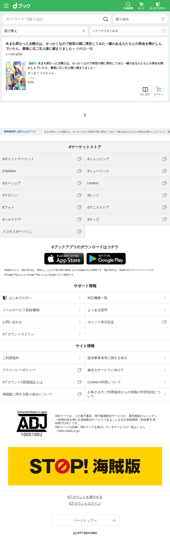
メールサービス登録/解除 (21, 310)
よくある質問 (97, 310)
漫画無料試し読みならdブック (20, 131)
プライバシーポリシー (19, 370)
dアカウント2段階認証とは (22, 382)
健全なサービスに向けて (105, 370)
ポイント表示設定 (100, 322)
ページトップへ (85, 520)
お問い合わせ (12, 322)
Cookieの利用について (104, 382)
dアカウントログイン (18, 334)
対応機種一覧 (97, 298)
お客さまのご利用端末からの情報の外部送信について (124, 394)
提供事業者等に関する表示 (107, 358)
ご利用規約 (10, 358)
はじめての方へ (17, 297)
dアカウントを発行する (85, 497)
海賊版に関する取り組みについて (27, 394)
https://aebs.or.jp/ (69, 431)
